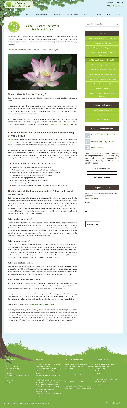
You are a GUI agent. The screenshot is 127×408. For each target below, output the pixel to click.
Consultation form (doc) (102, 177)
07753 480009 (109, 134)
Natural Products (10, 371)
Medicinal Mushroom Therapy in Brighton (102, 79)
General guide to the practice (102, 110)
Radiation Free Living (102, 89)
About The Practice (11, 366)
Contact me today (14, 50)
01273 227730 (115, 5)
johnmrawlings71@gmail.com (102, 141)
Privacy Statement (91, 198)
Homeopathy (102, 115)
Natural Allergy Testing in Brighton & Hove (102, 48)
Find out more (78, 374)
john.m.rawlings (97, 147)
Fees (6, 378)
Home (7, 364)
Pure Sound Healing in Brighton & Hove (102, 65)
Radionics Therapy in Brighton (102, 84)
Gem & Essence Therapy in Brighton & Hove (102, 60)
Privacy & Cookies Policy (114, 403)
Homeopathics (13, 139)
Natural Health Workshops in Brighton (17, 375)
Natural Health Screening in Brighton (102, 69)
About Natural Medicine (12, 368)
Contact (8, 382)
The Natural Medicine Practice (19, 4)
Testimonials (9, 380)
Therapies (8, 373)
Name (88, 203)
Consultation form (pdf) (102, 168)
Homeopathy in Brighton (102, 43)
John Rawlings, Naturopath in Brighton (41, 304)
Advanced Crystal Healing (60, 124)
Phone (88, 212)
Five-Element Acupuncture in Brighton (102, 38)
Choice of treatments (102, 119)
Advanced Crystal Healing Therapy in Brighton (102, 54)
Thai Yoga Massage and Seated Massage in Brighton (102, 94)
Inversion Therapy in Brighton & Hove (102, 74)
